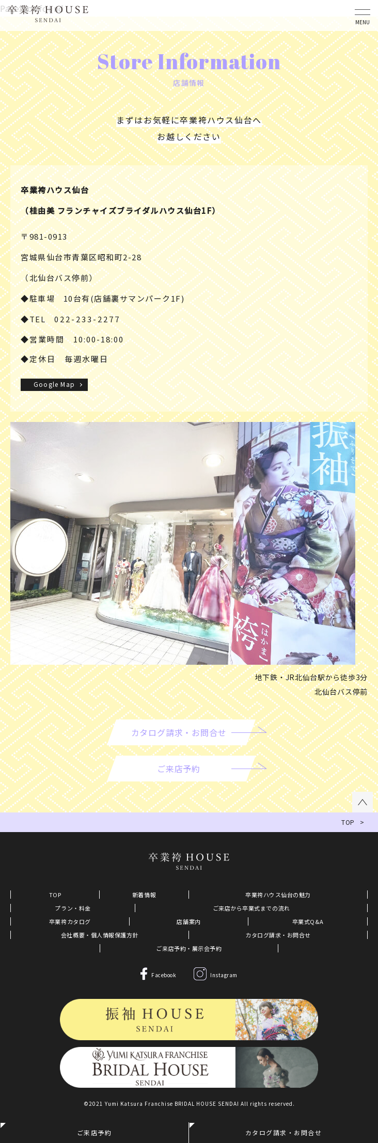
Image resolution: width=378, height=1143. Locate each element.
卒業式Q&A (308, 921)
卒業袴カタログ (70, 921)
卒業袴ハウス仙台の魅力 (278, 894)
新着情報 (144, 894)
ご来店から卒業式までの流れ (251, 908)
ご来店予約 (94, 1132)
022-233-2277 (87, 319)
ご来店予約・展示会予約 (189, 948)
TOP (55, 894)
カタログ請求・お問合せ (278, 935)
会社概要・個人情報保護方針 (99, 935)
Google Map (54, 384)
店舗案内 (188, 921)
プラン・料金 (72, 908)
